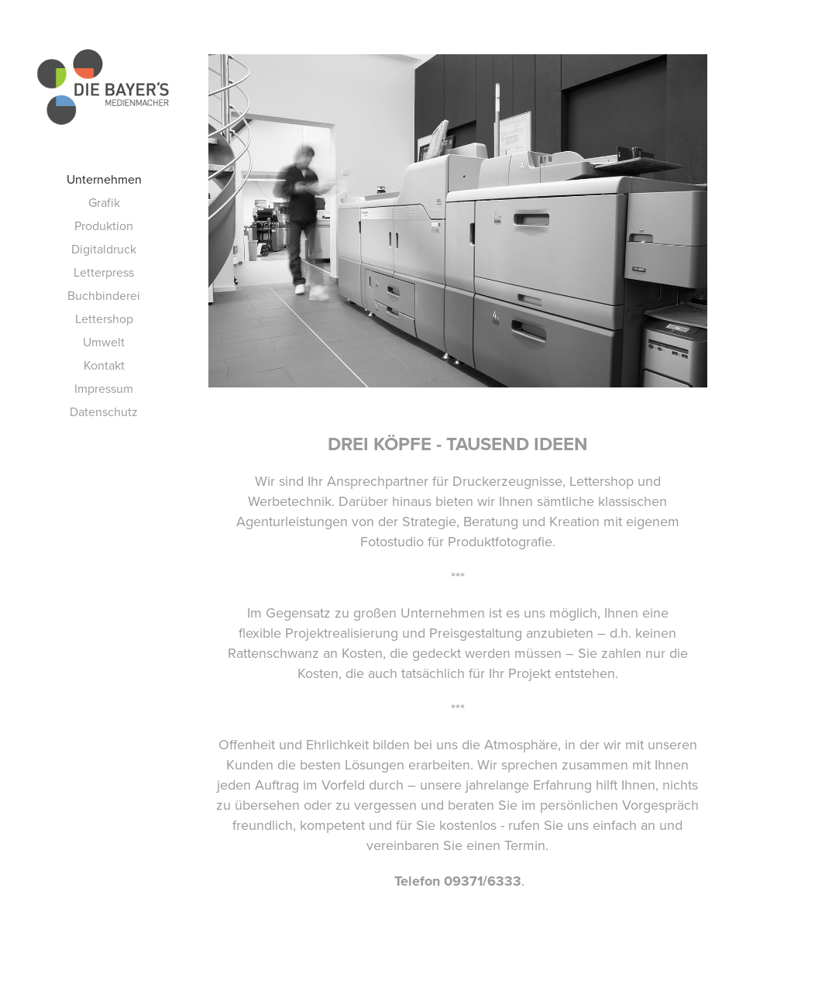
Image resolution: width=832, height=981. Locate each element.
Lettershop (104, 318)
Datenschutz (104, 411)
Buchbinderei (103, 295)
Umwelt (104, 341)
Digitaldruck (103, 248)
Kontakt (104, 364)
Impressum (103, 388)
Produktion (103, 225)
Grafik (104, 202)
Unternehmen (104, 179)
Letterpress (104, 272)
